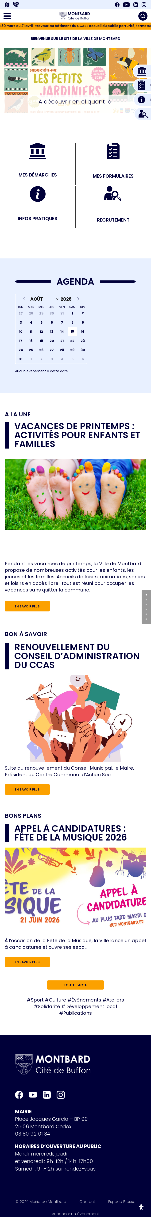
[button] (67, 85)
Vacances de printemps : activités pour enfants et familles (77, 435)
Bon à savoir (26, 634)
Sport (37, 1000)
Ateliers (115, 1000)
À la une (18, 414)
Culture (57, 1000)
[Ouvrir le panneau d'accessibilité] (141, 1207)
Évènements (86, 1000)
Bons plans (23, 816)
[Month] (43, 299)
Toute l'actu (75, 985)
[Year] (67, 299)
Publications (77, 1013)
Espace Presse (122, 1202)
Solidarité (49, 1006)
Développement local (91, 1006)
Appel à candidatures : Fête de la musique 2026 (70, 833)
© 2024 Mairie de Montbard (40, 1202)
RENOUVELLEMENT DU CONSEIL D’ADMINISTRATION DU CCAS (77, 656)
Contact (87, 1202)
